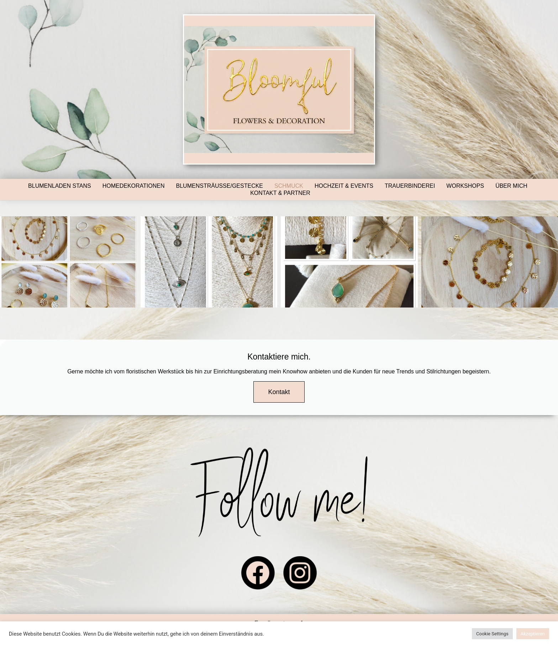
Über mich (511, 186)
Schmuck (288, 186)
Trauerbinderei (410, 186)
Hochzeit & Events (344, 186)
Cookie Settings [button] (492, 633)
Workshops (465, 186)
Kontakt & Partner (280, 193)
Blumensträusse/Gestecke (219, 186)
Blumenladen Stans (59, 186)
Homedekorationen (133, 186)
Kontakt (279, 392)
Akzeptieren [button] (533, 633)
